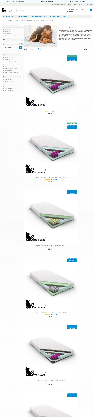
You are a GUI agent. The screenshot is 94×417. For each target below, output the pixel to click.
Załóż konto (35, 399)
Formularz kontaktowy (38, 394)
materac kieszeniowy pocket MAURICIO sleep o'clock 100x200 (75, 89)
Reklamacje (5, 410)
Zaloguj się (81, 4)
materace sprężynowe (20, 20)
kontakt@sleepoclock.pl (71, 394)
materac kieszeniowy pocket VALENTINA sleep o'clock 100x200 (76, 135)
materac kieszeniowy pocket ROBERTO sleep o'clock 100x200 (41, 89)
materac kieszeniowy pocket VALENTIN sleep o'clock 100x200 (41, 135)
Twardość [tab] (5, 26)
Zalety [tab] (4, 76)
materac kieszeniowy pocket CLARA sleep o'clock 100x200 (41, 368)
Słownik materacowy (37, 401)
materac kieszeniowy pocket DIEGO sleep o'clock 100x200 (41, 229)
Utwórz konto (89, 4)
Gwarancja (5, 412)
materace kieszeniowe (32, 20)
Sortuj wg (26, 49)
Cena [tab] (4, 39)
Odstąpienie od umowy (8, 408)
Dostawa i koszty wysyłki (8, 403)
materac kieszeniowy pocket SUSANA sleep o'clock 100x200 (41, 275)
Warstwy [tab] (5, 54)
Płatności (5, 405)
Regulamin (5, 398)
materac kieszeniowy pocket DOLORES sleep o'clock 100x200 (75, 322)
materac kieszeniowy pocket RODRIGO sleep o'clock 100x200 (41, 322)
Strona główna (10, 20)
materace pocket (43, 20)
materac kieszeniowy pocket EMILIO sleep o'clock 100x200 (41, 182)
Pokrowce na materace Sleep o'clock (41, 396)
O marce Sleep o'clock (7, 396)
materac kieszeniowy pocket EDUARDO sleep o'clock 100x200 (75, 275)
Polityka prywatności (7, 400)
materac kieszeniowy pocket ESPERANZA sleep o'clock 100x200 (76, 182)
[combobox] (32, 10)
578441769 (70, 392)
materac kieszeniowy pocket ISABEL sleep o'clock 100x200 (76, 229)
